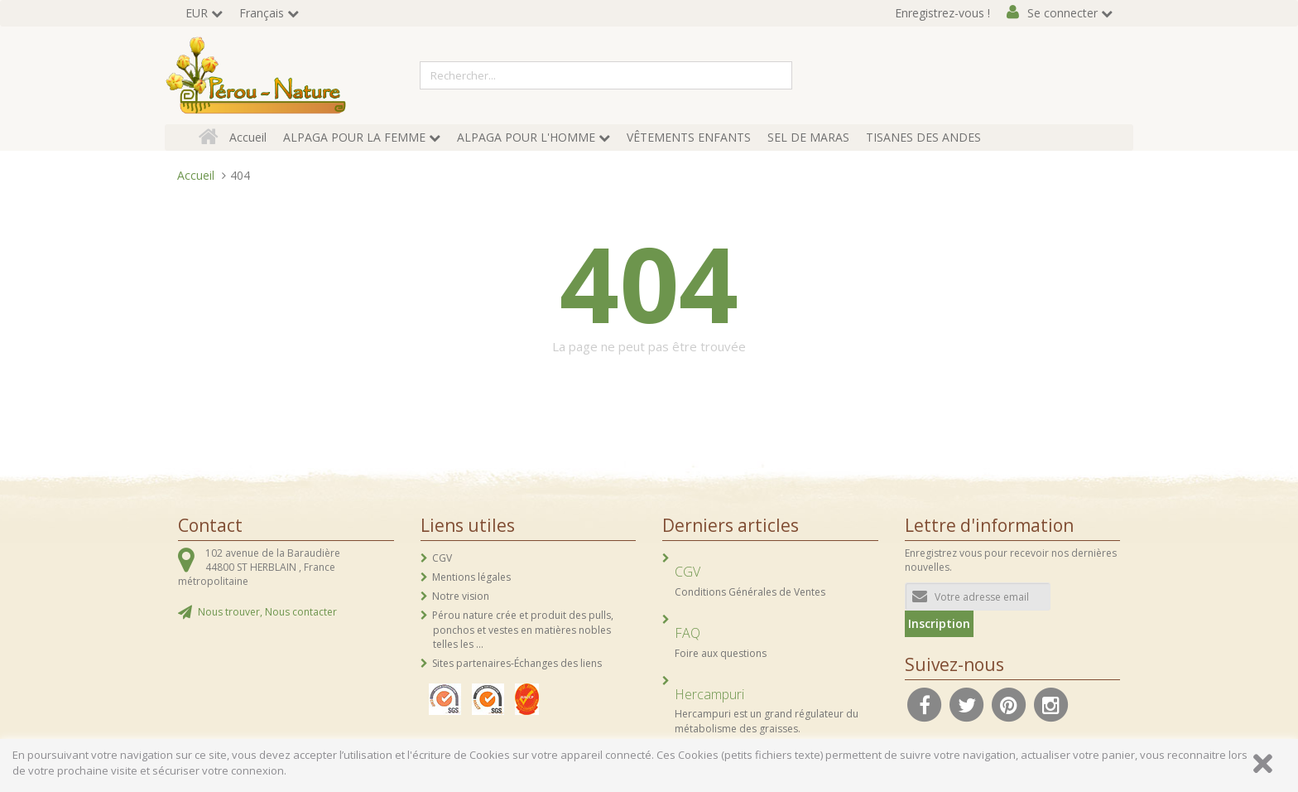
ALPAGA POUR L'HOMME (526, 137)
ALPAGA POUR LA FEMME (354, 137)
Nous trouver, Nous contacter (267, 612)
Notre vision (460, 596)
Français (261, 13)
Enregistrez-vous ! (942, 13)
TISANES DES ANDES (923, 137)
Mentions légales (471, 577)
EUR (196, 13)
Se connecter (1062, 13)
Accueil (248, 137)
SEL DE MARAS (808, 137)
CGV (442, 558)
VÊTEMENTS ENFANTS (689, 137)
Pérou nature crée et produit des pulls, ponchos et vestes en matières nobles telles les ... (522, 629)
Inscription (939, 623)
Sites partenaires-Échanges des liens (517, 663)
